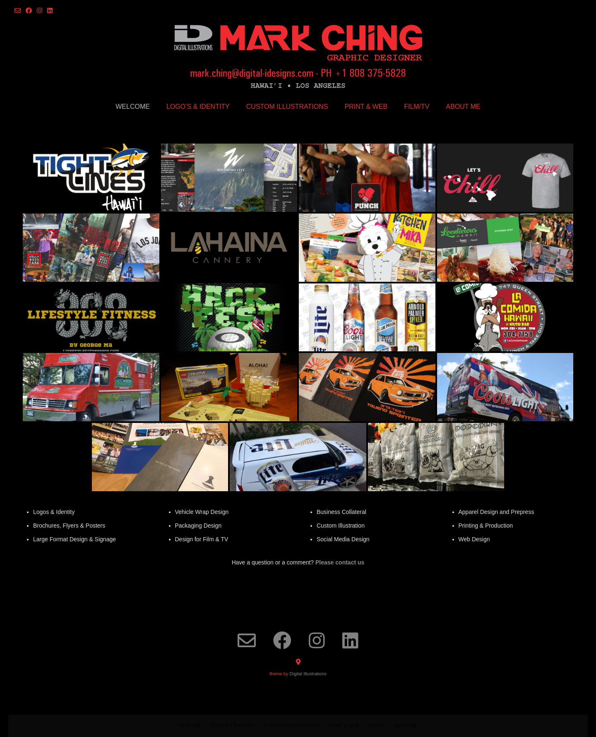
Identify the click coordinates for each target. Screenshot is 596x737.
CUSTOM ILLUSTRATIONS (287, 106)
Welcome (132, 106)
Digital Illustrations (308, 673)
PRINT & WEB (365, 106)
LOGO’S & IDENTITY (198, 106)
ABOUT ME (463, 106)
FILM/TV (416, 106)
